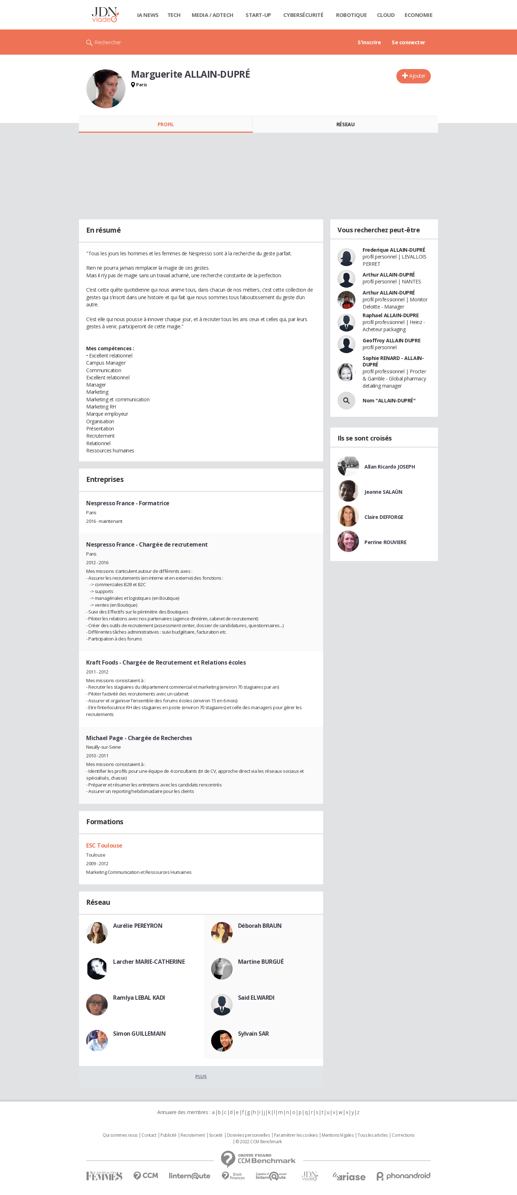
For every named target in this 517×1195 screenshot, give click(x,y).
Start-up (258, 14)
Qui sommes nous (120, 1135)
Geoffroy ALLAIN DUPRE (391, 340)
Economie (419, 14)
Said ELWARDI (256, 998)
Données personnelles (248, 1135)
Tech (174, 14)
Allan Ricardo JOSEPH (389, 466)
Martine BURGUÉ (261, 962)
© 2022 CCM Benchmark (259, 1141)
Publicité (168, 1135)
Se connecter (408, 42)
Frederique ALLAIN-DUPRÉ (394, 249)
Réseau (345, 124)
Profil (166, 124)
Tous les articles (373, 1135)
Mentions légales (337, 1135)
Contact (148, 1135)
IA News (148, 14)
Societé (216, 1135)
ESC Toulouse (104, 845)
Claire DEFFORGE (384, 517)
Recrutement (193, 1135)
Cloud (386, 14)
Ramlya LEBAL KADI (139, 998)
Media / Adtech (212, 14)
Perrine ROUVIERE (385, 542)
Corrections (403, 1135)
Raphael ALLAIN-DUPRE (391, 315)
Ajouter (417, 75)
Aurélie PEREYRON (137, 926)
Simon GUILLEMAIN (139, 1033)
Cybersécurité (303, 14)
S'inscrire (369, 42)
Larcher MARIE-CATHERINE (149, 962)
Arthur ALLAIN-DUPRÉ (389, 274)
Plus (200, 1076)
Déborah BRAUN (260, 926)
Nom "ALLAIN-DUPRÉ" (389, 400)
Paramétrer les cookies (296, 1135)
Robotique (351, 14)
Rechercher (107, 42)
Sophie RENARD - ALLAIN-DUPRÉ (393, 361)
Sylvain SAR (253, 1033)
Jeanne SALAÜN (383, 491)
